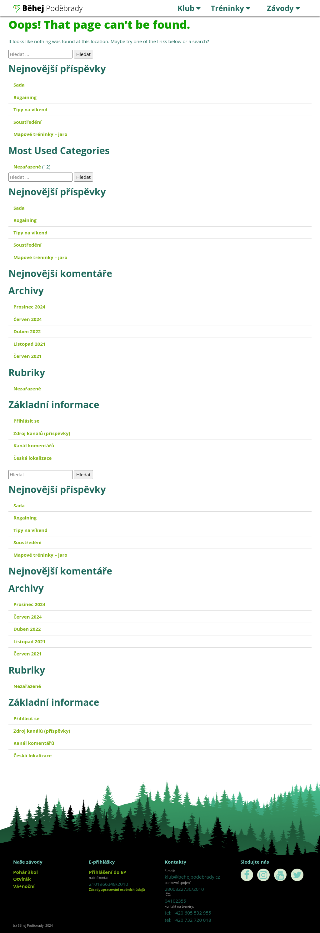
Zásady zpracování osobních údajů (117, 889)
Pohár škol (25, 872)
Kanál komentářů (33, 445)
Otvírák (22, 879)
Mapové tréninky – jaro (40, 134)
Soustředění (27, 122)
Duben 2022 (27, 331)
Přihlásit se (26, 421)
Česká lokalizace (32, 458)
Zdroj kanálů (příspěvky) (41, 433)
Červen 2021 (27, 356)
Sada (19, 85)
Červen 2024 (27, 319)
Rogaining (25, 97)
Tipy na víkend (30, 109)
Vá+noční (24, 886)
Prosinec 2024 (29, 306)
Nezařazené (27, 166)
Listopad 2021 (29, 344)
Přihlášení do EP (107, 872)
